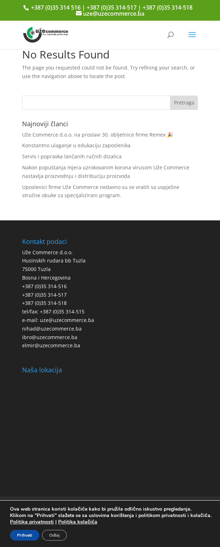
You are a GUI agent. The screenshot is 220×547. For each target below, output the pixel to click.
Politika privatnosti (32, 521)
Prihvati (24, 535)
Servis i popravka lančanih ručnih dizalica (72, 156)
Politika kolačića (77, 521)
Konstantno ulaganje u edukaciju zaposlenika (76, 145)
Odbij (54, 535)
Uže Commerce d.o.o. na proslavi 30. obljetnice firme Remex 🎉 (97, 134)
